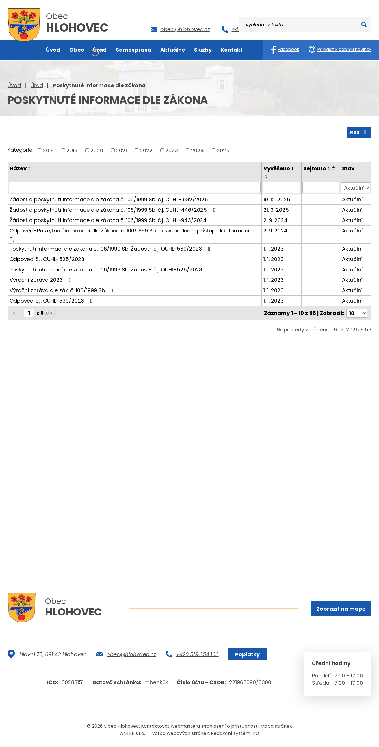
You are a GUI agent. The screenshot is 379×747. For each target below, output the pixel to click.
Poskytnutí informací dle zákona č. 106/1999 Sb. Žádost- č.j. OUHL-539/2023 (111, 248)
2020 (96, 149)
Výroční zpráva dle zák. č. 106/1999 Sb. (63, 289)
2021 (121, 149)
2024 (197, 149)
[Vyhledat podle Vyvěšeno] (281, 187)
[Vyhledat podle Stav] (355, 187)
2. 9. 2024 (275, 219)
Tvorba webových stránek (179, 735)
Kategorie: (21, 149)
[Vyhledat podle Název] (135, 187)
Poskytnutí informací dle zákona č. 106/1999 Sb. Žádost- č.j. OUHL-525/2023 (111, 269)
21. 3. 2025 (276, 209)
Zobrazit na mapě (340, 608)
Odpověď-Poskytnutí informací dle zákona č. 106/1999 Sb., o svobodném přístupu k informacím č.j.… (132, 233)
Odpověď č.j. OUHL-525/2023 (52, 258)
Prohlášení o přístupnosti (230, 728)
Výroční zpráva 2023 (41, 279)
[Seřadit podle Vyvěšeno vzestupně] (266, 175)
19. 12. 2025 (276, 198)
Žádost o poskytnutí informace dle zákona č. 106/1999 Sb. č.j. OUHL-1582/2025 (114, 198)
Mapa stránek (276, 728)
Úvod (14, 85)
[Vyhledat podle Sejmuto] (320, 187)
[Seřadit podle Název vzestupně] (30, 167)
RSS (359, 132)
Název (18, 168)
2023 (171, 149)
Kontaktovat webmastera (170, 728)
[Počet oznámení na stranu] (356, 312)
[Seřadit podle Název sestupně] (30, 169)
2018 (48, 149)
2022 (146, 149)
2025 (223, 149)
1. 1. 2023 (273, 248)
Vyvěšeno (278, 168)
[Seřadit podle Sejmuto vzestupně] (334, 167)
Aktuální (352, 198)
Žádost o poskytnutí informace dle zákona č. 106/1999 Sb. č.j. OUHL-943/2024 (113, 219)
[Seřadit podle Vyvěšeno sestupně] (266, 177)
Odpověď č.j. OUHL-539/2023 (52, 300)
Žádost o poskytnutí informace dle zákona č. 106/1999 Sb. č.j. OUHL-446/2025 (114, 209)
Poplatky (247, 656)
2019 (71, 149)
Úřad (37, 85)
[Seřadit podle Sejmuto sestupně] (334, 169)
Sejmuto (317, 168)
